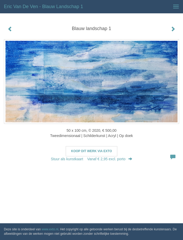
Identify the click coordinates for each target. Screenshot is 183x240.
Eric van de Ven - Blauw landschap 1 (43, 6)
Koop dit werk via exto (91, 151)
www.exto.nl (50, 229)
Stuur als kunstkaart (91, 159)
